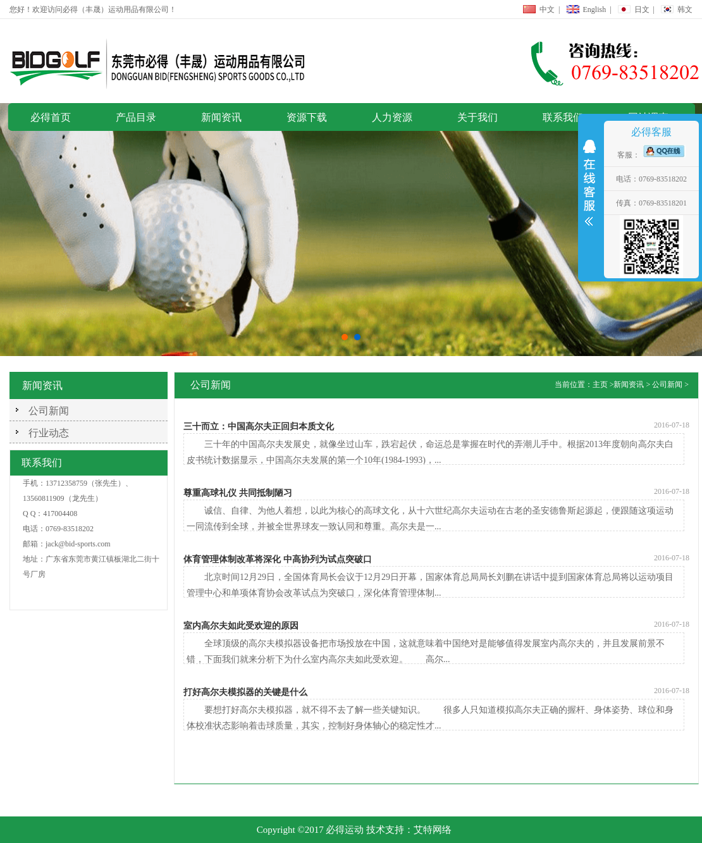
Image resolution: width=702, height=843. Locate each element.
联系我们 (563, 117)
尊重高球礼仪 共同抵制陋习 (237, 493)
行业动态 (48, 433)
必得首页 (50, 117)
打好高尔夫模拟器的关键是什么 (245, 692)
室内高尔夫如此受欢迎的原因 (241, 626)
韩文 (685, 9)
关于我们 (477, 117)
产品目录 (136, 117)
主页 (600, 384)
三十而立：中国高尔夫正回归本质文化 (258, 426)
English (595, 9)
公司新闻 (48, 410)
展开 (589, 186)
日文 (642, 9)
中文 (547, 9)
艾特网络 (433, 830)
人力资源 (392, 117)
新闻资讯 (221, 117)
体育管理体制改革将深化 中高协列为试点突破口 (277, 559)
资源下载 (306, 117)
